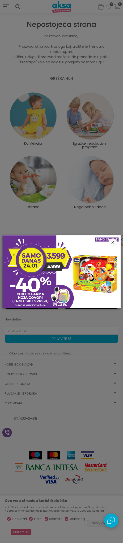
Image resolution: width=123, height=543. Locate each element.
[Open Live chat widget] (111, 521)
